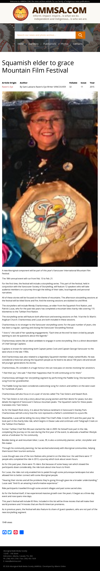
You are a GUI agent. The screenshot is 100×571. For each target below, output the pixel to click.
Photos (64, 43)
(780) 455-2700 (12, 558)
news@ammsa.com (13, 561)
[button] (50, 265)
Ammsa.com (59, 10)
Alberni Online (60, 566)
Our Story (33, 43)
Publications (49, 43)
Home (21, 43)
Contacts (77, 43)
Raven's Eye (7, 86)
